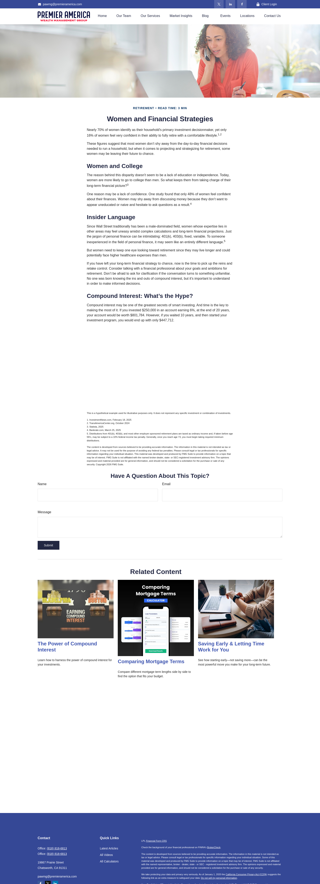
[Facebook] (242, 4)
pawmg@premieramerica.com (60, 4)
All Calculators (109, 861)
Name (42, 484)
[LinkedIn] (230, 4)
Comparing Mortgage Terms (151, 661)
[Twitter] (219, 4)
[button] (102, 16)
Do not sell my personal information (219, 878)
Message (44, 512)
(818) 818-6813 (57, 848)
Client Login (266, 4)
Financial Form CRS (156, 841)
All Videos (106, 855)
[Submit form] (48, 545)
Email (166, 484)
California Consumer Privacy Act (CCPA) (246, 874)
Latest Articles (109, 848)
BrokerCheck (213, 847)
